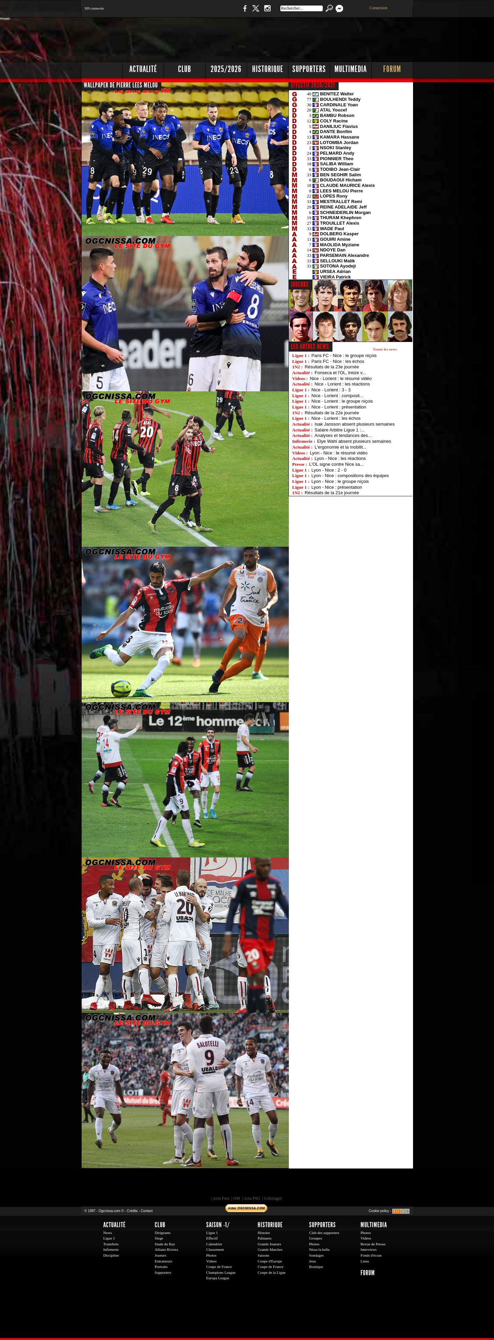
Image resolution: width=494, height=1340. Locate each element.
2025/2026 (226, 69)
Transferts (110, 1244)
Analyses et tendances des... (343, 435)
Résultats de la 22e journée (332, 412)
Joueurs (160, 1255)
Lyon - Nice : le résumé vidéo (338, 452)
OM (236, 1198)
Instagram (267, 11)
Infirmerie (111, 1249)
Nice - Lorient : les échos (336, 418)
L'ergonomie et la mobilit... (340, 447)
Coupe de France (219, 1267)
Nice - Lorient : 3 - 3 (331, 389)
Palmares (265, 1238)
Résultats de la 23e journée (332, 366)
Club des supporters (324, 1233)
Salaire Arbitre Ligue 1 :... (340, 429)
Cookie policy (379, 1211)
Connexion (378, 7)
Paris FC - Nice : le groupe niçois (344, 355)
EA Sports (159, 1184)
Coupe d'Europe (270, 1261)
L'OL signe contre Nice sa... (336, 464)
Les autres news (310, 346)
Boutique (222, 11)
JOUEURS (300, 284)
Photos (211, 1255)
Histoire (264, 1233)
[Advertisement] (288, 38)
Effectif (212, 1238)
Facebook (244, 11)
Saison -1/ (218, 1225)
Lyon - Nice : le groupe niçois (340, 481)
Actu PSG (252, 1198)
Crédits (132, 1211)
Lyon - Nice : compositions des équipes (350, 475)
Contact (146, 1211)
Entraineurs (163, 1261)
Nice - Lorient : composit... (337, 395)
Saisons (263, 1255)
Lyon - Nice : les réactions (340, 458)
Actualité (143, 69)
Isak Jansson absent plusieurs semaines (355, 424)
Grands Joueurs (269, 1244)
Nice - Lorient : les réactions (342, 384)
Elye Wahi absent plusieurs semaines (354, 441)
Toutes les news (385, 349)
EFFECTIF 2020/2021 (313, 85)
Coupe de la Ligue (271, 1272)
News (107, 1233)
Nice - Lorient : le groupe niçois (342, 401)
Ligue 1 (109, 1238)
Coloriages (273, 1198)
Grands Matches (270, 1249)
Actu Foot (221, 1198)
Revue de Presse (373, 1244)
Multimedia (350, 69)
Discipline (111, 1255)
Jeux (312, 1261)
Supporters (309, 69)
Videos (211, 1261)
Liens (365, 1261)
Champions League (221, 1272)
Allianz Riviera (166, 1249)
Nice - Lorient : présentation (338, 407)
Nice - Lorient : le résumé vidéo (341, 378)
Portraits (161, 1267)
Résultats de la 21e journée (332, 492)
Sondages (316, 1255)
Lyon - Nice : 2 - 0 (328, 470)
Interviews (369, 1249)
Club (184, 69)
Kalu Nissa (342, 1184)
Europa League (217, 1278)
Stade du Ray (165, 1244)
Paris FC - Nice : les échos (337, 361)
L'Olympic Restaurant (250, 1184)
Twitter (255, 11)
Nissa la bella (319, 1249)
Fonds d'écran (371, 1255)
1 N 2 (196, 11)
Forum (392, 69)
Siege (159, 1238)
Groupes (315, 1238)
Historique (267, 69)
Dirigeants (162, 1233)
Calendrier (214, 1244)
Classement (215, 1249)
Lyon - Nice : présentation (336, 487)
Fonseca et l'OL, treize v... (340, 372)
